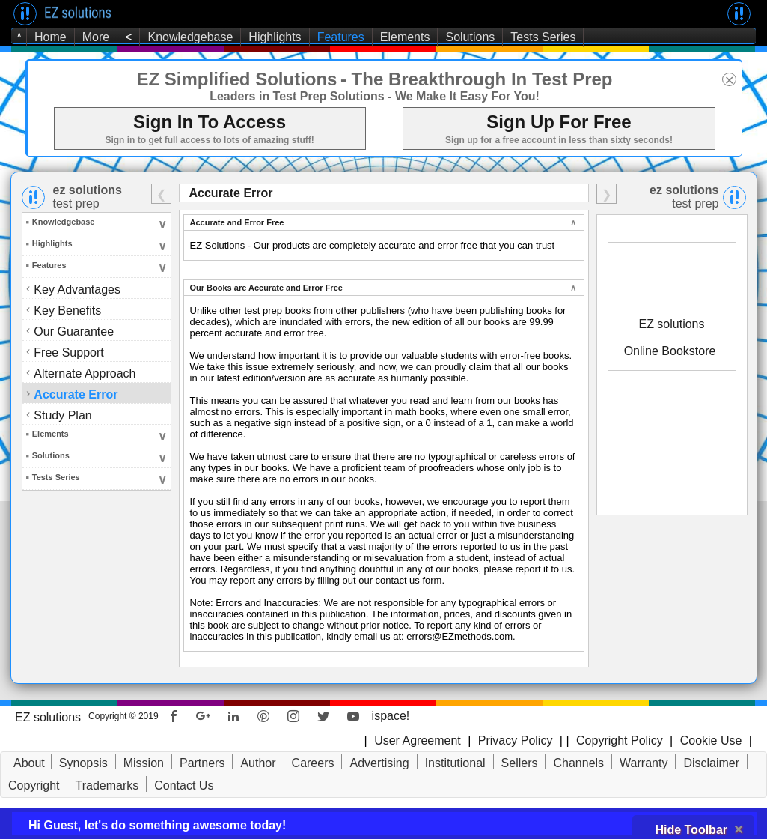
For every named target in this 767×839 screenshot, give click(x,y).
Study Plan (64, 415)
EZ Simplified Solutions (236, 79)
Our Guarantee (75, 331)
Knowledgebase (190, 37)
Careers (313, 763)
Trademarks (106, 785)
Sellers (519, 763)
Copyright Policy (618, 740)
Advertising (379, 763)
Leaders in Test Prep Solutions (297, 96)
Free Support (70, 352)
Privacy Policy (515, 740)
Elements (405, 37)
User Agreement (417, 740)
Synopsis (83, 763)
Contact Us (183, 785)
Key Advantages (77, 289)
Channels (578, 763)
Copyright (33, 785)
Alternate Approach (86, 373)
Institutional (455, 763)
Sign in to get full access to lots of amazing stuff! (209, 140)
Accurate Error (77, 394)
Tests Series (542, 37)
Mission (143, 763)
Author (257, 763)
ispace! (391, 715)
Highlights (274, 37)
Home (50, 37)
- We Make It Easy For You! (464, 96)
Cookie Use (711, 740)
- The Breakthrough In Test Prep (476, 79)
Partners (202, 763)
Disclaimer (711, 763)
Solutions (470, 37)
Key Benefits (68, 310)
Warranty (643, 763)
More (95, 37)
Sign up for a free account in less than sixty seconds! (559, 140)
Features (340, 37)
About (29, 763)
